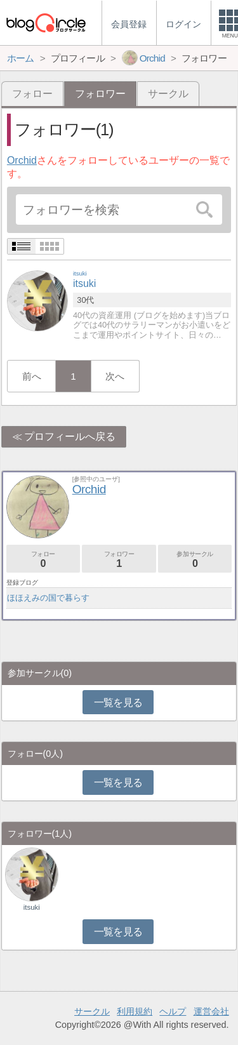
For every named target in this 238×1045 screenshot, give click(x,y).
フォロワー (118, 559)
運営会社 (211, 1011)
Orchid (22, 160)
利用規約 (134, 1011)
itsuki (31, 907)
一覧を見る (118, 702)
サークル (168, 93)
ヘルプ (172, 1011)
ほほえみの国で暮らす (48, 597)
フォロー (32, 93)
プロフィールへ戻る (70, 436)
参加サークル (195, 559)
